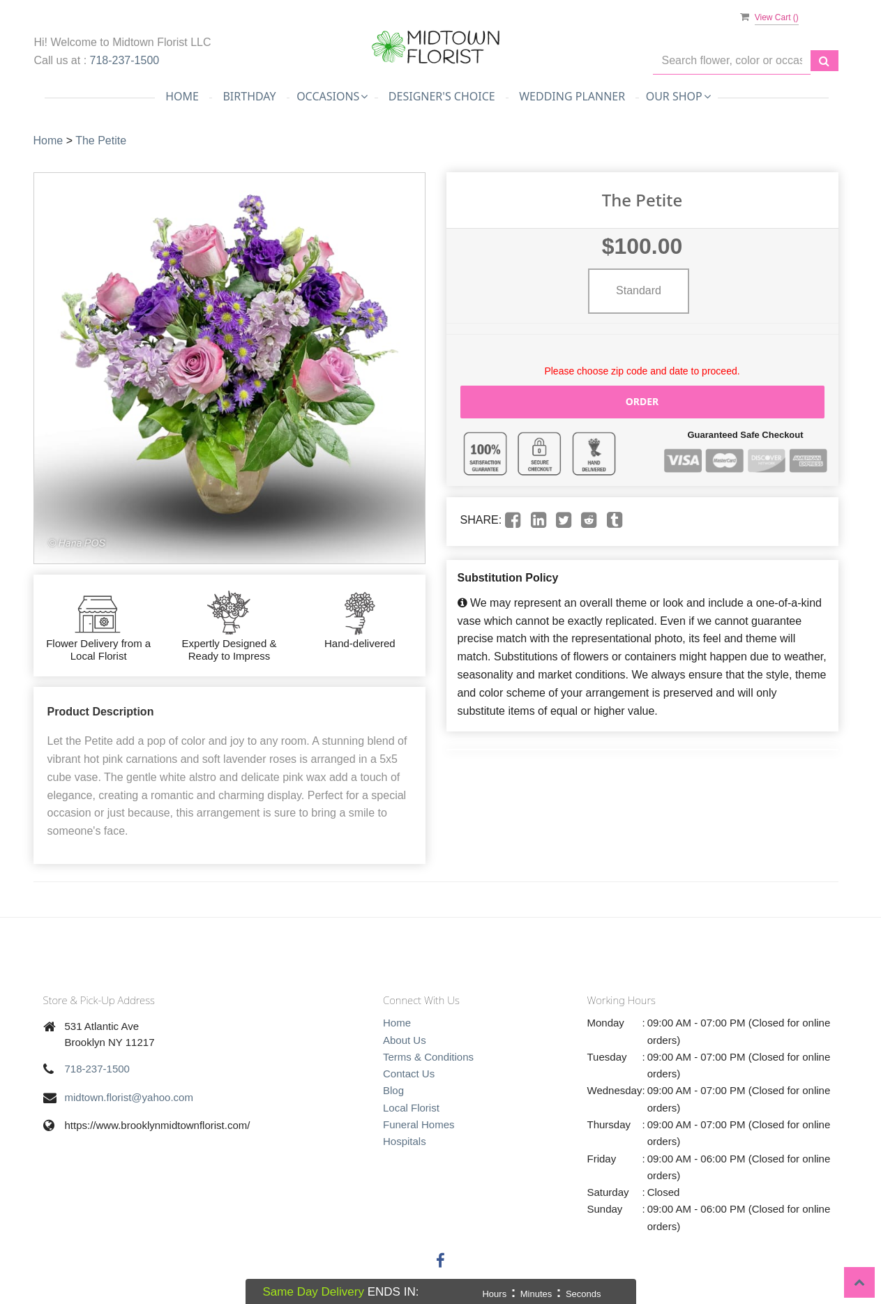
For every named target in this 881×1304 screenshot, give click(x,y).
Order (642, 401)
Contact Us (409, 1073)
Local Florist (411, 1108)
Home (182, 96)
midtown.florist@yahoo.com (129, 1097)
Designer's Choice (442, 96)
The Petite (100, 140)
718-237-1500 (125, 60)
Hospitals (404, 1141)
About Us (404, 1040)
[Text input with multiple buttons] (732, 61)
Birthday (249, 96)
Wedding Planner (572, 96)
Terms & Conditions (428, 1057)
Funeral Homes (419, 1124)
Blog (393, 1090)
